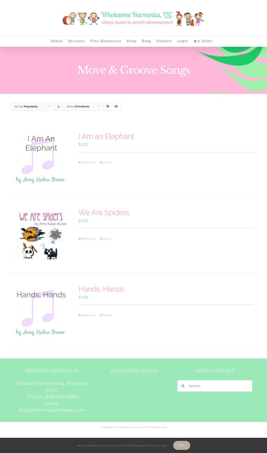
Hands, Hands (101, 288)
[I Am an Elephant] (41, 159)
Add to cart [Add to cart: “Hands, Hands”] (88, 315)
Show (78, 106)
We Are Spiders (103, 212)
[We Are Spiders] (41, 235)
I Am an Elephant (106, 136)
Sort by (26, 106)
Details (107, 162)
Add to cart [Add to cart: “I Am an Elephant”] (88, 162)
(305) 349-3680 (61, 397)
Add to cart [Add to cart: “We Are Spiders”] (88, 238)
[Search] (183, 386)
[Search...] (214, 386)
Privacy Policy (159, 427)
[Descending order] (58, 106)
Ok (181, 445)
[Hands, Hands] (41, 312)
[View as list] (116, 106)
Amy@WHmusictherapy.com (52, 410)
